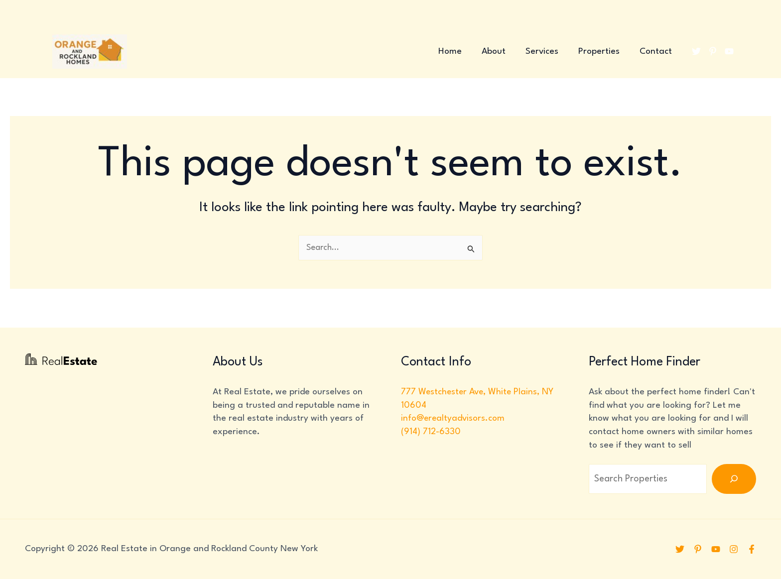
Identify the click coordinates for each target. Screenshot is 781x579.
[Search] (734, 479)
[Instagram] (732, 549)
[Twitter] (696, 51)
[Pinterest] (712, 51)
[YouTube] (729, 51)
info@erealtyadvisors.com (453, 418)
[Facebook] (751, 549)
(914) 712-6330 (431, 432)
